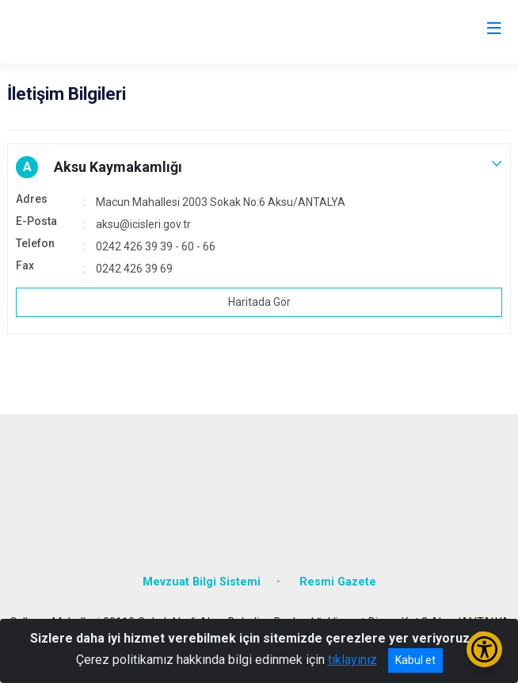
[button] (259, 167)
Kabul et (415, 660)
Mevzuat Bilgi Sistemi (202, 582)
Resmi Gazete (337, 582)
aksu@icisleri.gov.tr (143, 224)
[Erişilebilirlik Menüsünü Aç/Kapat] (484, 649)
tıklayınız (352, 659)
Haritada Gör (259, 302)
